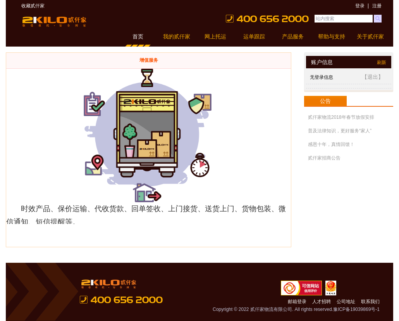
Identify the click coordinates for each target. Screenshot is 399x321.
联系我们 (370, 301)
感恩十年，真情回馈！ (331, 144)
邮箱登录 (297, 301)
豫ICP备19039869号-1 (356, 309)
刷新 (381, 62)
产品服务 (293, 36)
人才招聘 (321, 301)
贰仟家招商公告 (324, 158)
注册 (377, 6)
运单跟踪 (254, 36)
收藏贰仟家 (33, 6)
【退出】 (373, 77)
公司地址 (346, 301)
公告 (325, 101)
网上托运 (215, 36)
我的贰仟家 (176, 36)
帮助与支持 (331, 36)
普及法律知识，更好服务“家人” (339, 131)
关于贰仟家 (370, 36)
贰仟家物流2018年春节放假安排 (341, 117)
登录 (360, 6)
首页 (137, 36)
